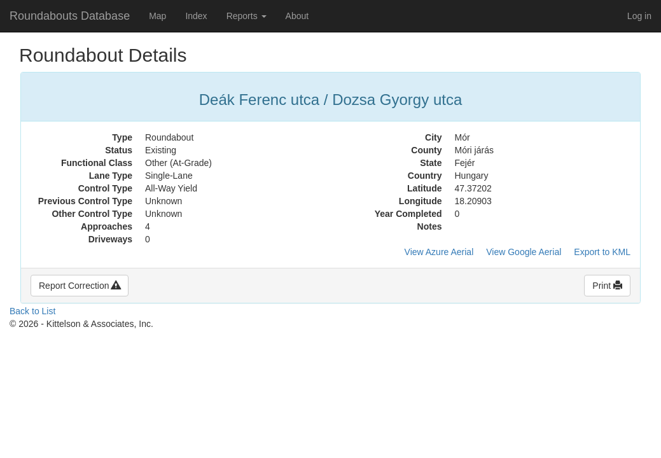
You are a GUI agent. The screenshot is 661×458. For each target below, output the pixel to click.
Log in (639, 16)
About (297, 16)
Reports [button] (246, 16)
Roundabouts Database (70, 16)
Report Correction (79, 286)
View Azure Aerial (439, 252)
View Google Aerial (523, 252)
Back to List (32, 311)
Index (196, 16)
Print (607, 286)
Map (157, 16)
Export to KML (602, 252)
